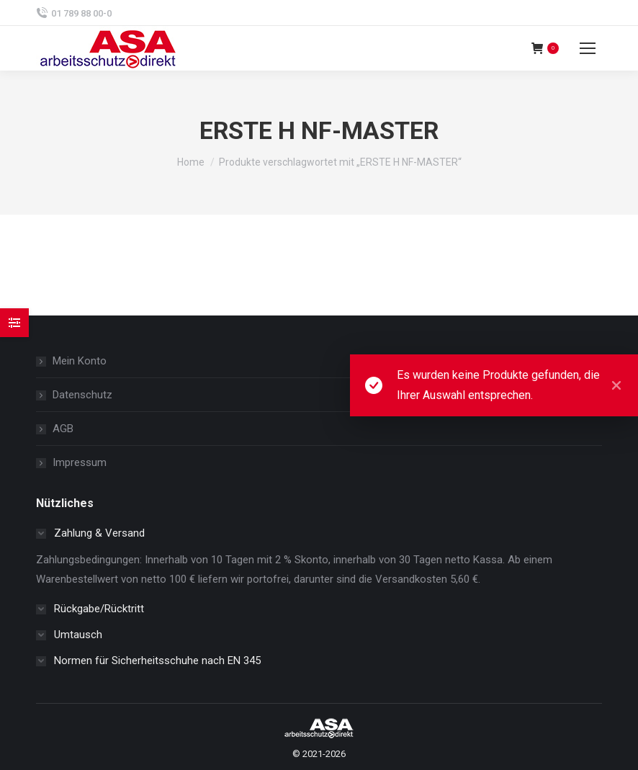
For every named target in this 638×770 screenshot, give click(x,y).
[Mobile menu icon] (587, 48)
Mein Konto (80, 360)
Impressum (80, 462)
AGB (63, 428)
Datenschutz (82, 394)
